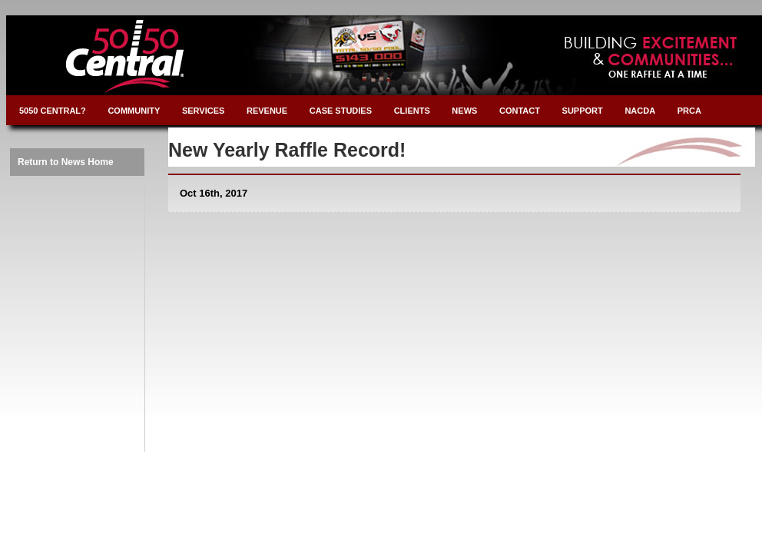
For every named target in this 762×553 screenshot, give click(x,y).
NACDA (640, 110)
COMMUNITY (134, 110)
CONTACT (519, 110)
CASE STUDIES (341, 110)
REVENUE (267, 110)
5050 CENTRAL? (52, 110)
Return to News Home (66, 162)
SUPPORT (582, 110)
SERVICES (203, 110)
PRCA (689, 110)
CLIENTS (412, 110)
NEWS (464, 110)
